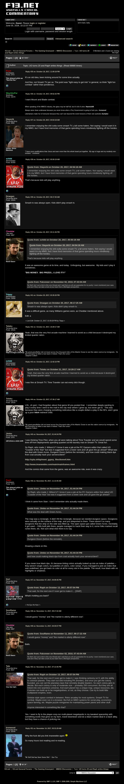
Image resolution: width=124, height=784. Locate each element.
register (42, 23)
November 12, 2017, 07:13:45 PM (43, 667)
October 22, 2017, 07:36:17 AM (43, 399)
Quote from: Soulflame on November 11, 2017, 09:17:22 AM (56, 633)
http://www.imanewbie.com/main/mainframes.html (50, 464)
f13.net (8, 51)
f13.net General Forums (22, 51)
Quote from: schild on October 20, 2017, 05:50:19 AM (53, 240)
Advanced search (64, 38)
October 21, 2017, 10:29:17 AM (43, 327)
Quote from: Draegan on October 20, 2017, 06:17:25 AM (54, 303)
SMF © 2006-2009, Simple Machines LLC (71, 781)
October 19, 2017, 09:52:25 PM (43, 94)
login (32, 23)
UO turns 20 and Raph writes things (94, 769)
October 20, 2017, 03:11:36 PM (43, 232)
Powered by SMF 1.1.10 (46, 781)
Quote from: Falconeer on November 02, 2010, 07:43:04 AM (56, 282)
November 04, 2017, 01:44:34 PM (43, 434)
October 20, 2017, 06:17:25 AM (43, 197)
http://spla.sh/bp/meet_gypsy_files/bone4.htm (48, 459)
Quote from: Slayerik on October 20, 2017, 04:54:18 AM (54, 167)
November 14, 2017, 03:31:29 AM (43, 728)
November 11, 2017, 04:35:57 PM (43, 626)
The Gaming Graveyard (44, 51)
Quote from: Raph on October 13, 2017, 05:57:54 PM (53, 587)
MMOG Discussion (64, 51)
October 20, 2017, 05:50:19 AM (43, 159)
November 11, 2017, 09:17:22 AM (43, 611)
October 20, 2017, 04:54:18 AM (43, 120)
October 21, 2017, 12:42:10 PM (43, 362)
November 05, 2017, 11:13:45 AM (43, 481)
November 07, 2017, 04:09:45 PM (43, 580)
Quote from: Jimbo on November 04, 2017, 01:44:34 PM (54, 488)
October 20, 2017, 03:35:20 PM (43, 295)
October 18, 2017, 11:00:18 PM (43, 72)
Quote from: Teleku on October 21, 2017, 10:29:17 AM (53, 369)
